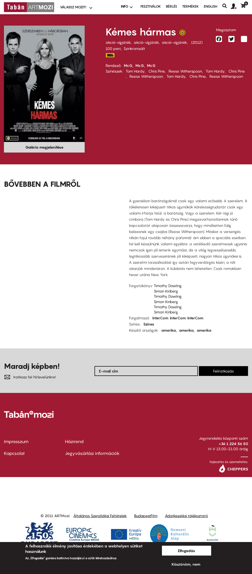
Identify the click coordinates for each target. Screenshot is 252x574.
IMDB (110, 55)
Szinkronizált (134, 48)
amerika (168, 330)
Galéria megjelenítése (44, 147)
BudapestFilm (146, 515)
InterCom (160, 318)
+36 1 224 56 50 (233, 443)
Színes (148, 324)
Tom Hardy (135, 71)
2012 (196, 42)
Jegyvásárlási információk (92, 453)
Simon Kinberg (166, 291)
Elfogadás (186, 550)
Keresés (226, 5)
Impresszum (16, 441)
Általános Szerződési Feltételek (100, 515)
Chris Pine (156, 71)
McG (128, 65)
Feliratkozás (223, 371)
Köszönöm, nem (186, 564)
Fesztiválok (151, 6)
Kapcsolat (14, 453)
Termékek (190, 6)
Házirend (74, 441)
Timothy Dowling (168, 285)
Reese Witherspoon (185, 71)
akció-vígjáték (118, 42)
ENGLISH (210, 6)
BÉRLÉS (171, 6)
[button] (236, 6)
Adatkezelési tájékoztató (186, 515)
